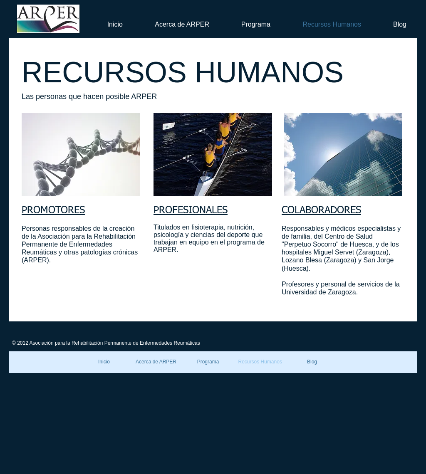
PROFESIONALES (191, 210)
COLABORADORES (321, 210)
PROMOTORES (53, 210)
